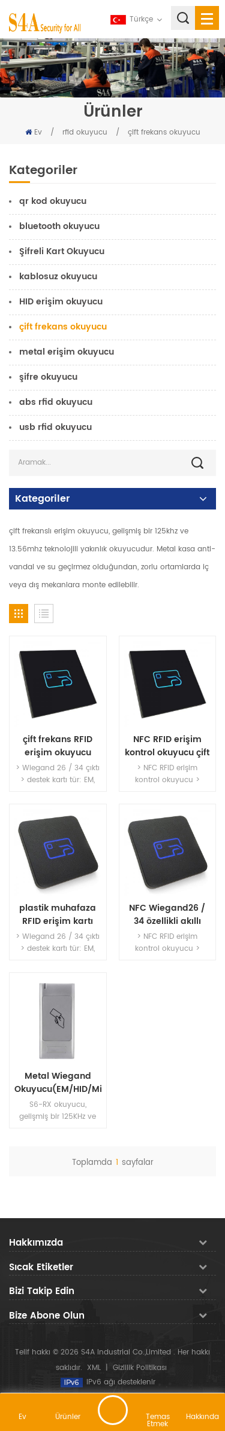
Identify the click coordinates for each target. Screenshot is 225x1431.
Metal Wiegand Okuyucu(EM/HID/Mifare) (57, 1083)
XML (94, 1368)
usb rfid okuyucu (55, 427)
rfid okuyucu (84, 132)
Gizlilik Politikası (140, 1368)
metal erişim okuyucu (66, 352)
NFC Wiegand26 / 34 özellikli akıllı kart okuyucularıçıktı (167, 915)
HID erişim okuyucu (61, 302)
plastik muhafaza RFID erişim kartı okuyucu (57, 915)
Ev (33, 132)
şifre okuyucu (48, 377)
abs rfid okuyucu (55, 402)
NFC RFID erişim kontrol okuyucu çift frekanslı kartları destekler (167, 746)
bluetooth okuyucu (59, 226)
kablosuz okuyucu (58, 276)
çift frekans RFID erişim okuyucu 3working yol (57, 746)
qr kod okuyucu (52, 201)
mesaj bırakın (113, 1410)
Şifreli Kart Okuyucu (61, 251)
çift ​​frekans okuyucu (164, 132)
